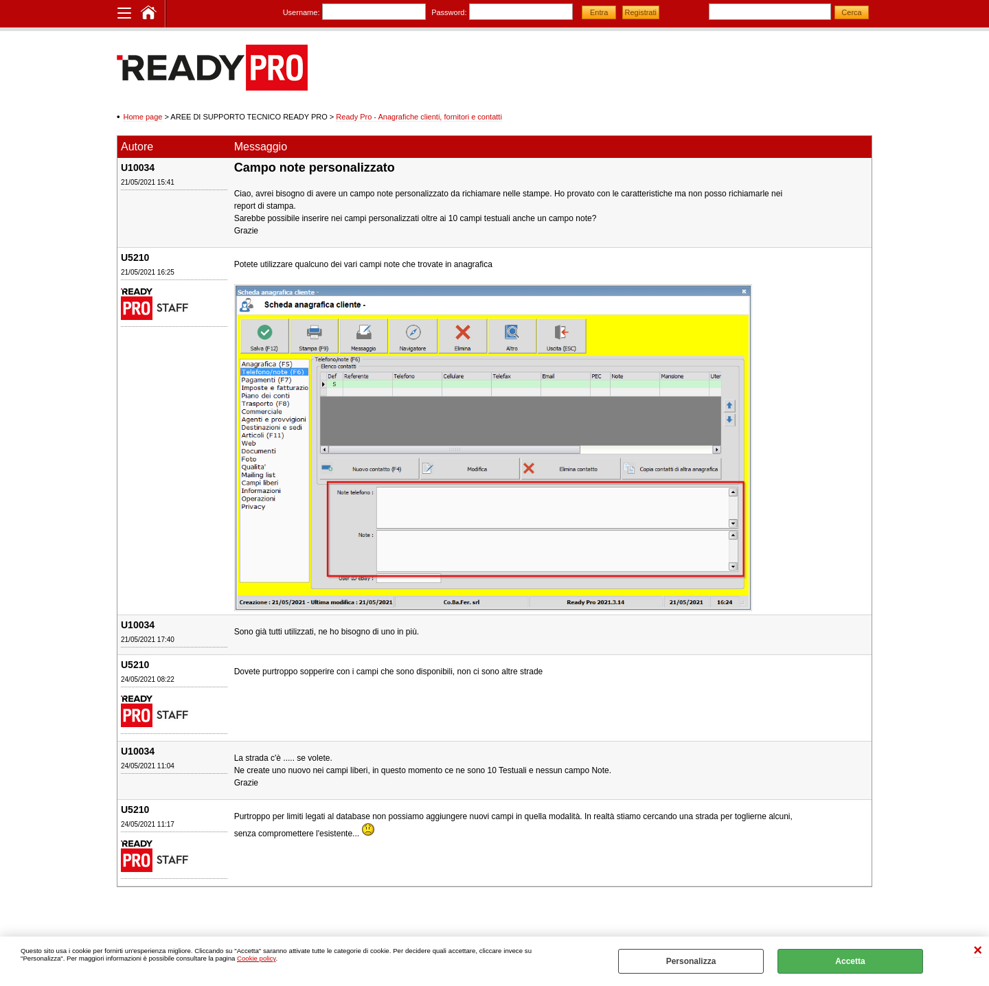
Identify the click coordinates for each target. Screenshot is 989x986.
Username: (301, 12)
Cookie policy (256, 958)
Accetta (850, 961)
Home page (143, 117)
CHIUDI (977, 950)
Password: (448, 12)
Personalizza (691, 961)
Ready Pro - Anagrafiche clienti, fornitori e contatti (419, 117)
